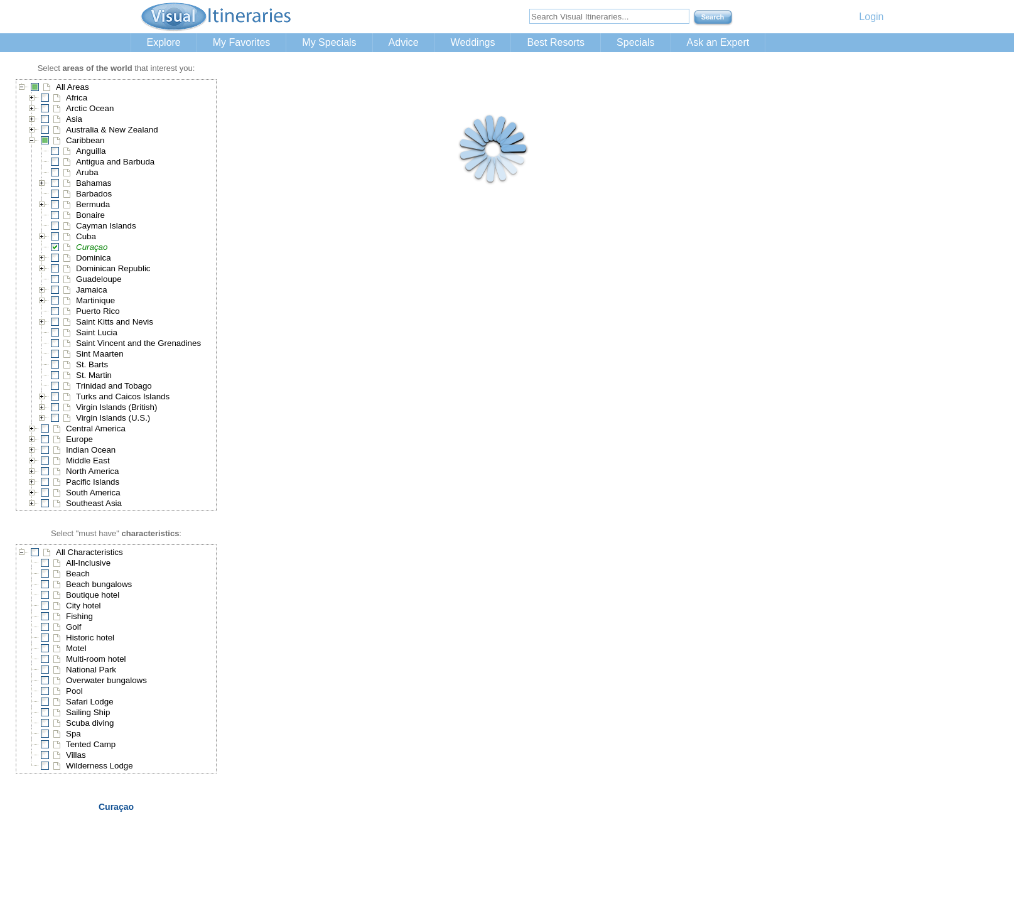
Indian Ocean (91, 450)
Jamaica (91, 289)
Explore (164, 42)
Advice (404, 42)
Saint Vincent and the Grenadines (138, 343)
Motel (76, 648)
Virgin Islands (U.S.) (113, 418)
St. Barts (92, 364)
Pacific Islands (92, 482)
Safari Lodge (90, 701)
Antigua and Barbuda (115, 161)
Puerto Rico (98, 311)
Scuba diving (90, 723)
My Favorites (242, 42)
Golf (73, 627)
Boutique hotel (92, 595)
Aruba (87, 172)
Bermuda (93, 204)
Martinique (95, 300)
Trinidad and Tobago (114, 386)
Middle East (88, 460)
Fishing (79, 616)
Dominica (93, 257)
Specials (635, 42)
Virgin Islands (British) (116, 407)
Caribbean (85, 140)
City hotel (83, 605)
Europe (79, 439)
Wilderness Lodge (99, 765)
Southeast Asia (94, 503)
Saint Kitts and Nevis (114, 321)
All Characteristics (89, 552)
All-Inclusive (88, 563)
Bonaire (90, 215)
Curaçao (91, 247)
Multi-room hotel (96, 659)
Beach (78, 573)
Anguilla (90, 151)
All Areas (72, 87)
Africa (76, 97)
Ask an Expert (718, 42)
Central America (96, 428)
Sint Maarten (100, 353)
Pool (74, 691)
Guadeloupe (99, 279)
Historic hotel (90, 637)
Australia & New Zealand (112, 129)
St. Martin (94, 375)
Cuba (86, 236)
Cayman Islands (106, 225)
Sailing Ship (88, 712)
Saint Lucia (96, 332)
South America (93, 492)
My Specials (329, 42)
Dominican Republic (113, 268)
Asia (74, 119)
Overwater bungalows (106, 680)
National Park (91, 669)
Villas (76, 755)
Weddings (473, 42)
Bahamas (93, 183)
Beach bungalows (99, 584)
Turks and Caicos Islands (123, 396)
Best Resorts (556, 42)
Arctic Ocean (90, 108)
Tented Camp (91, 744)
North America (92, 471)
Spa (73, 733)
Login (871, 16)
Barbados (94, 193)
